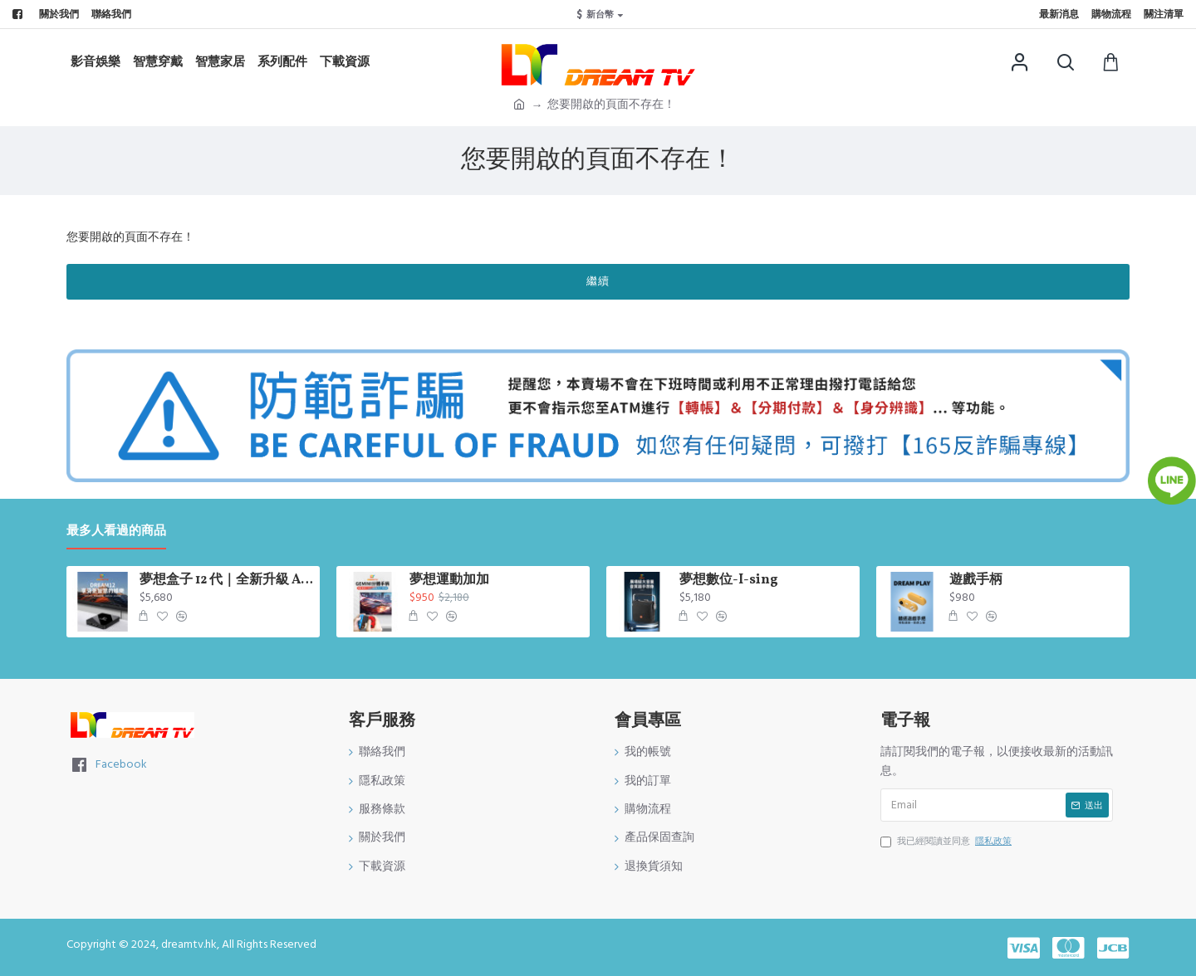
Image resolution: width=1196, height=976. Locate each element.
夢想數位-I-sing (728, 580)
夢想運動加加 (449, 580)
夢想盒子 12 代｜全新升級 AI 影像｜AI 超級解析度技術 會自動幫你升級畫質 (227, 580)
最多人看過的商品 (116, 531)
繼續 (598, 281)
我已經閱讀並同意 (947, 841)
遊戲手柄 (975, 580)
